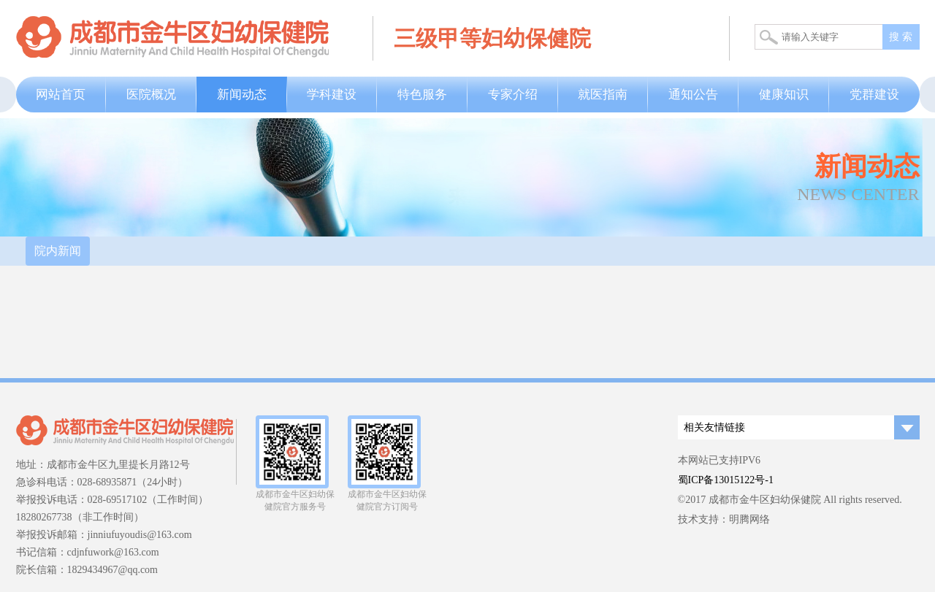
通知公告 (693, 94)
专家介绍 (513, 94)
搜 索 (900, 36)
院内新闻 (57, 251)
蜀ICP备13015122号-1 (726, 479)
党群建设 (874, 94)
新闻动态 (242, 94)
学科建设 (331, 94)
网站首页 (60, 94)
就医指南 (602, 94)
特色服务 (422, 94)
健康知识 (784, 94)
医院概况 (151, 94)
